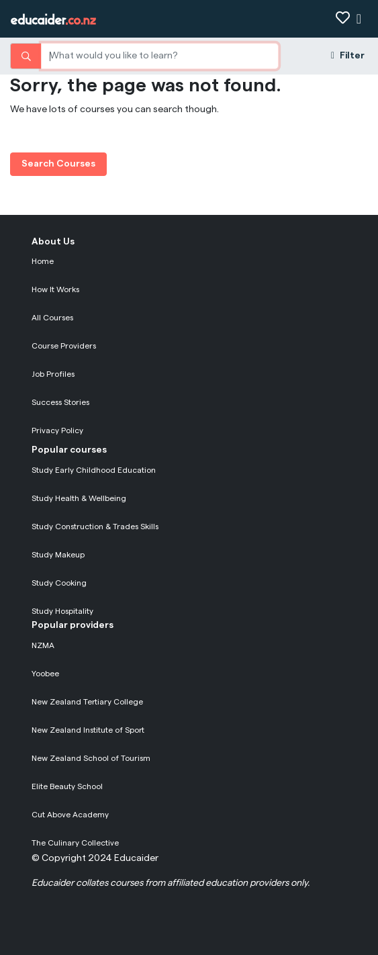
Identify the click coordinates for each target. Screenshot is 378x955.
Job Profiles (53, 374)
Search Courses (58, 164)
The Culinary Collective (75, 843)
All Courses (52, 318)
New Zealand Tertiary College (87, 702)
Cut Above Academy (70, 815)
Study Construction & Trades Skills (95, 526)
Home (43, 261)
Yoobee (45, 674)
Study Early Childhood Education (94, 470)
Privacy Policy (57, 430)
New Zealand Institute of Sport (88, 730)
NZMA (43, 645)
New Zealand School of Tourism (91, 758)
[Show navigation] (358, 19)
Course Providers (64, 346)
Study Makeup (58, 555)
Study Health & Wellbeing (79, 498)
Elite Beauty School (67, 786)
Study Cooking (59, 583)
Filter (348, 55)
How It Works (55, 289)
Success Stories (60, 402)
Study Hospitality (62, 611)
